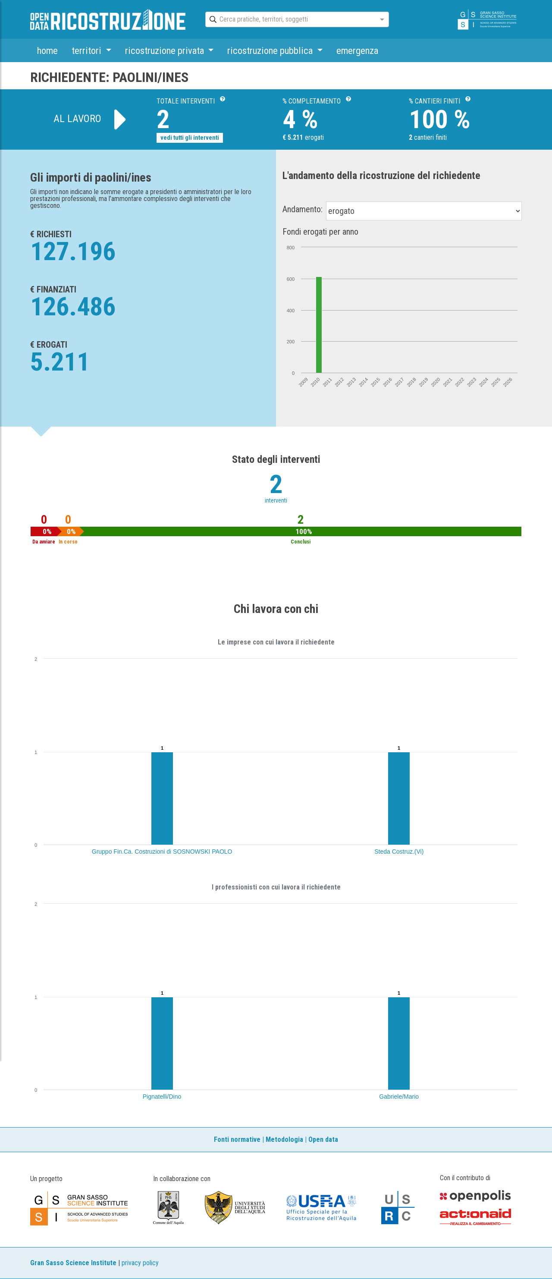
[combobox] (289, 19)
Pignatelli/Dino (162, 1096)
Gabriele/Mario (399, 1096)
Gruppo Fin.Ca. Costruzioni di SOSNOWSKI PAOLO (162, 851)
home (47, 50)
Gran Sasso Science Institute (73, 1263)
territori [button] (88, 50)
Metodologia (284, 1139)
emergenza (357, 50)
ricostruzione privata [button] (165, 50)
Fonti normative (237, 1139)
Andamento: (302, 209)
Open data (323, 1139)
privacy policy (140, 1263)
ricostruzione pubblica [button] (271, 50)
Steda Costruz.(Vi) (398, 851)
